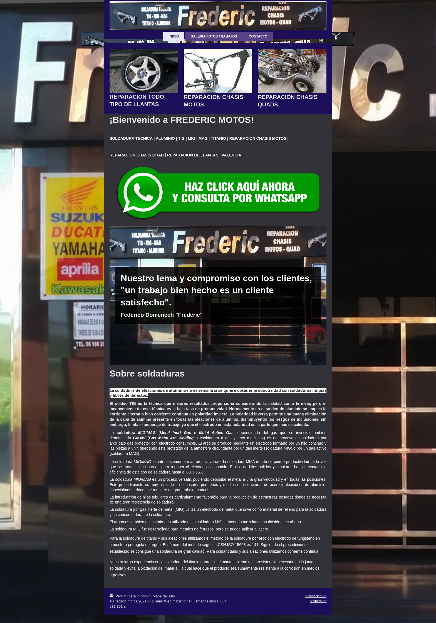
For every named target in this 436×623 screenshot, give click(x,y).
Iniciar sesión (315, 596)
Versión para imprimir (130, 596)
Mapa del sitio (164, 596)
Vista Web (318, 601)
